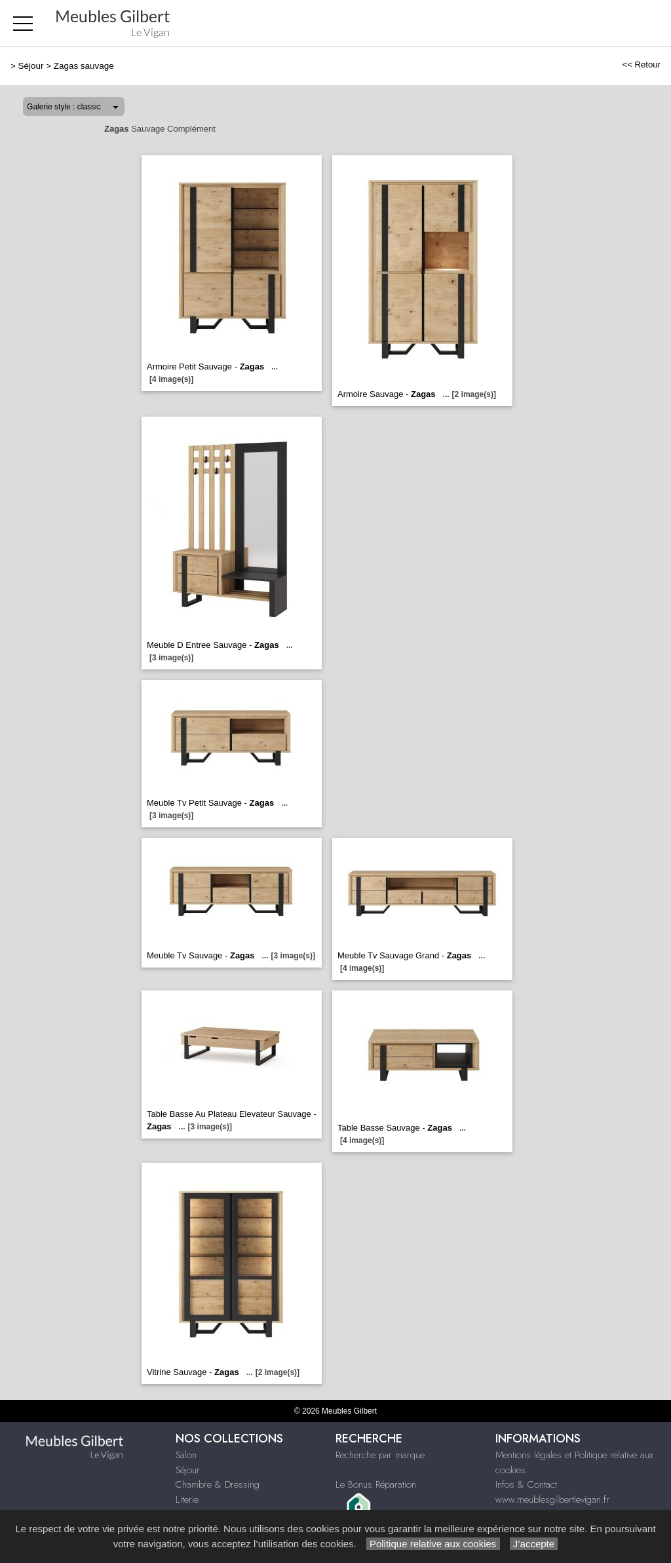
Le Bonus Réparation (376, 1484)
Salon (186, 1455)
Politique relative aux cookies (433, 1543)
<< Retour (641, 64)
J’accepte (534, 1543)
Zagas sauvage (84, 66)
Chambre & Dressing (217, 1484)
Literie (187, 1499)
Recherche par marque (380, 1455)
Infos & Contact (526, 1484)
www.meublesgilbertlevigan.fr (552, 1499)
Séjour (31, 66)
